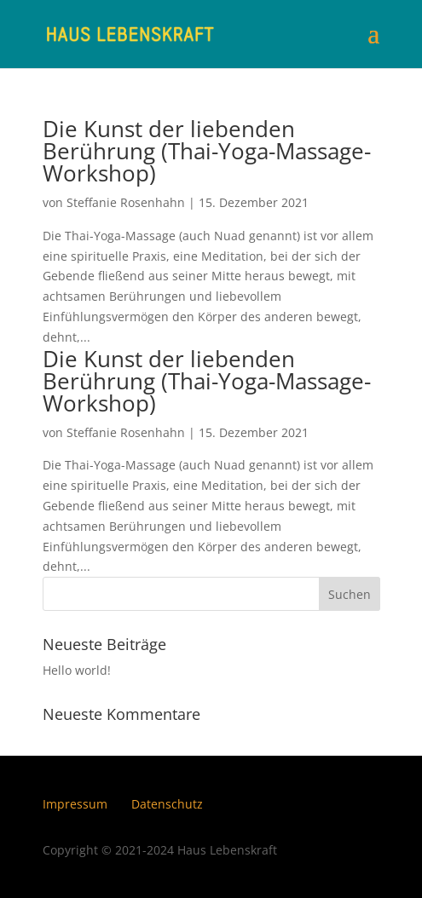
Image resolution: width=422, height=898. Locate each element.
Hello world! (77, 670)
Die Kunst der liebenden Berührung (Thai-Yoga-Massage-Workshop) (207, 150)
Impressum (75, 804)
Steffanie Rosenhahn (125, 202)
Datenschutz (167, 804)
